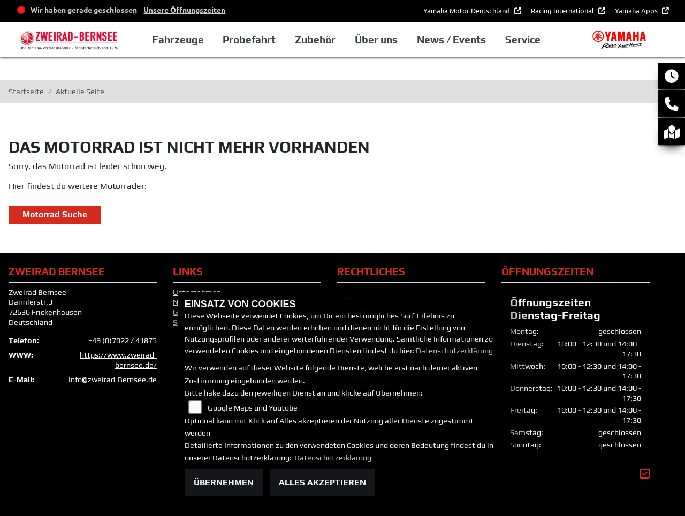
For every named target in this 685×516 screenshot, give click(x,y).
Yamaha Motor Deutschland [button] (467, 10)
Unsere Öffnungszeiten (184, 9)
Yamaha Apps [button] (637, 10)
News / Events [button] (451, 39)
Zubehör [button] (315, 39)
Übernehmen (224, 482)
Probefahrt (249, 39)
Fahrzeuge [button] (178, 39)
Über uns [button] (376, 39)
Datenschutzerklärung (454, 350)
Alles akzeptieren (322, 482)
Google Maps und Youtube (253, 408)
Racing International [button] (563, 10)
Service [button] (523, 39)
